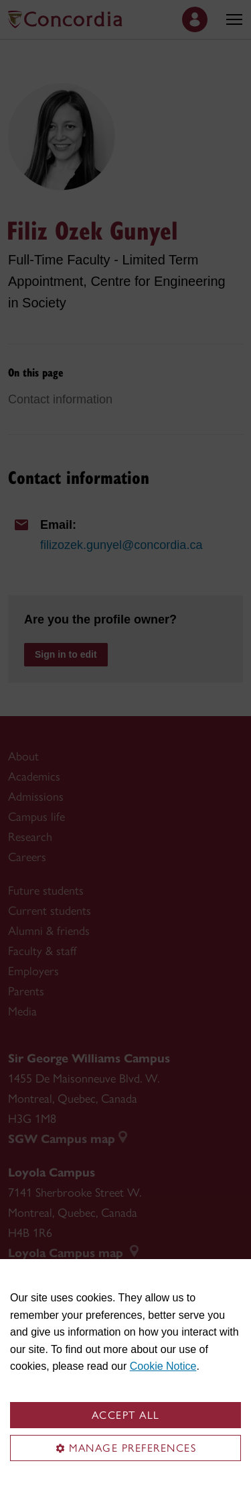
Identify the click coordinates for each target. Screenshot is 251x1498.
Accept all (126, 1415)
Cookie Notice (163, 1366)
